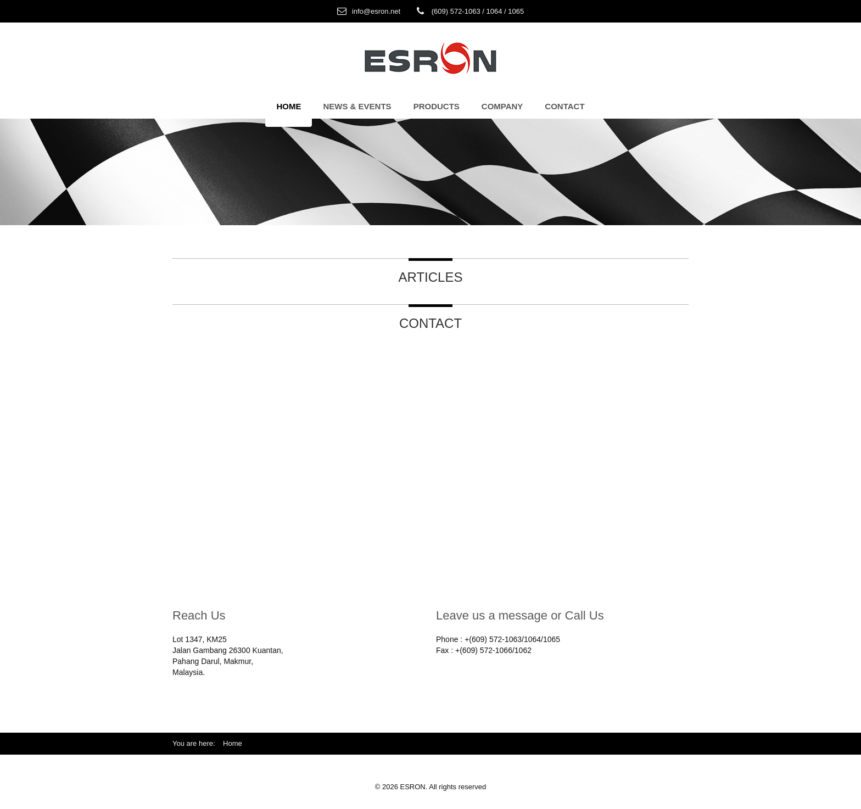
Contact (564, 106)
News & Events (357, 106)
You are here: (197, 743)
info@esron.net (376, 11)
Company (502, 106)
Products (436, 106)
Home (288, 106)
